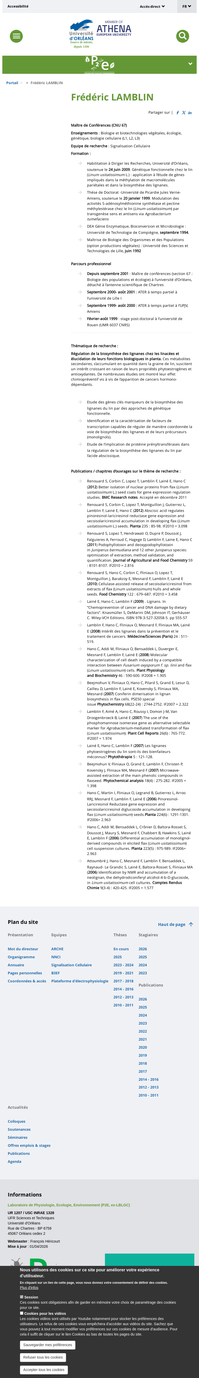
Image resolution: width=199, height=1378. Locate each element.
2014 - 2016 (123, 989)
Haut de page (171, 924)
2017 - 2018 (123, 980)
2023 (143, 972)
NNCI (56, 956)
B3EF (55, 972)
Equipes (59, 934)
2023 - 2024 (123, 964)
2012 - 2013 (123, 997)
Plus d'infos (29, 1290)
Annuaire (16, 964)
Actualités (18, 1107)
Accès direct (150, 6)
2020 (143, 1047)
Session (31, 1300)
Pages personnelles (25, 972)
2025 (117, 956)
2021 (143, 1039)
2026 (143, 948)
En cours (121, 948)
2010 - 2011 (123, 1005)
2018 (143, 1063)
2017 (143, 1071)
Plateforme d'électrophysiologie (79, 980)
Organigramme (21, 956)
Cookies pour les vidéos (45, 1316)
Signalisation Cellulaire (71, 964)
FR (186, 6)
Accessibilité (18, 6)
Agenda (14, 1161)
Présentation (20, 934)
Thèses (120, 934)
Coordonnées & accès (27, 980)
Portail (12, 82)
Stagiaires (148, 934)
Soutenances (19, 1129)
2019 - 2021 (123, 972)
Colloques (16, 1121)
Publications (151, 985)
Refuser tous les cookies (43, 1360)
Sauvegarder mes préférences (47, 1348)
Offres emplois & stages (29, 1145)
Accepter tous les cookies (44, 1372)
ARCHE (57, 948)
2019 (143, 1055)
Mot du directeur (23, 948)
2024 (143, 964)
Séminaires (17, 1137)
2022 (143, 1031)
